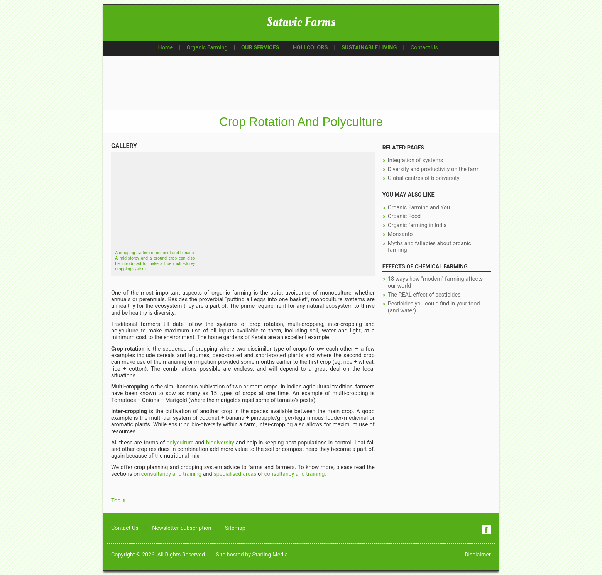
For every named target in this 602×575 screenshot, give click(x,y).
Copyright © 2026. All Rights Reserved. (158, 554)
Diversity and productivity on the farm (434, 169)
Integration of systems (415, 160)
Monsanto (400, 234)
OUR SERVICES (260, 47)
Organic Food (404, 216)
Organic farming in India (417, 225)
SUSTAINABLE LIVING (369, 47)
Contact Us (424, 47)
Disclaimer (478, 554)
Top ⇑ (119, 500)
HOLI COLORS (310, 47)
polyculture (180, 442)
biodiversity (220, 442)
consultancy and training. (295, 474)
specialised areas (234, 474)
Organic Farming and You (419, 207)
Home (165, 47)
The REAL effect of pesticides (424, 295)
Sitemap (235, 528)
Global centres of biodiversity (424, 178)
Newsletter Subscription (181, 528)
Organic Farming (207, 47)
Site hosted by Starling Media (252, 554)
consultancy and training (171, 474)
